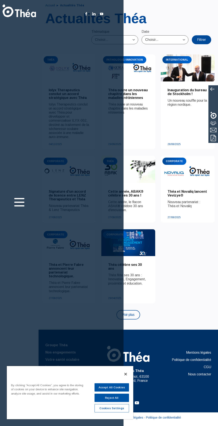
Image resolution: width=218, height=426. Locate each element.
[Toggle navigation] (19, 202)
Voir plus (128, 314)
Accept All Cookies (112, 387)
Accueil (50, 5)
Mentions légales (198, 352)
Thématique (100, 31)
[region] (70, 392)
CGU (207, 367)
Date (145, 31)
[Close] (125, 374)
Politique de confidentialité (191, 360)
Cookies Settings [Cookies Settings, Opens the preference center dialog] (111, 408)
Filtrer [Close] (201, 39)
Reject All (111, 397)
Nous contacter (199, 374)
